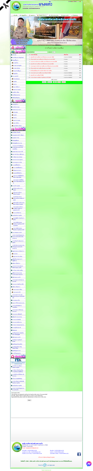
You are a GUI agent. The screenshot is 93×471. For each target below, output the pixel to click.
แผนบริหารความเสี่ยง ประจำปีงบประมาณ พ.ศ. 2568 (42, 57)
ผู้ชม (80, 54)
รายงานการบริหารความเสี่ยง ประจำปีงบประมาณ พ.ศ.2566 (44, 61)
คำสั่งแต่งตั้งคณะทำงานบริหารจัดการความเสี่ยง (41, 70)
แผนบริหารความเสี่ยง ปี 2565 (37, 75)
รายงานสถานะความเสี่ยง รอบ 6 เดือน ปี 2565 (41, 72)
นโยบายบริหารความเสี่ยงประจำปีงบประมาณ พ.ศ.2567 (43, 59)
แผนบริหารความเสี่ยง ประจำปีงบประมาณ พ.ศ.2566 (42, 63)
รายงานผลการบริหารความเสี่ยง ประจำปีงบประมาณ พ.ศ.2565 (44, 66)
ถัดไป (59, 82)
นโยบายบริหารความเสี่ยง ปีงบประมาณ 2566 (40, 68)
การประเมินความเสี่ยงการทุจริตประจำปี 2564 (41, 77)
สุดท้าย (63, 82)
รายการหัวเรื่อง (34, 54)
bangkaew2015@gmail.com (32, 448)
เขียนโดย (66, 54)
